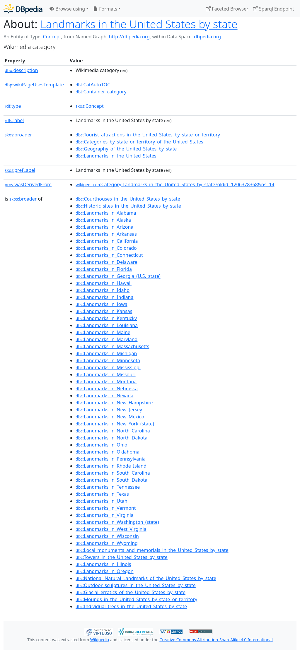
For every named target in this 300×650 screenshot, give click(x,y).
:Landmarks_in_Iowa (101, 304)
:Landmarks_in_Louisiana (107, 325)
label (14, 120)
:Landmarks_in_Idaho (102, 290)
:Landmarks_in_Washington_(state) (117, 522)
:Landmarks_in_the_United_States (116, 156)
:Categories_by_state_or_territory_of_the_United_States (139, 141)
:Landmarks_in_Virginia (104, 515)
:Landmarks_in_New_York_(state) (115, 423)
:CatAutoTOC (93, 84)
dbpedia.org (207, 36)
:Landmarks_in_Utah (101, 501)
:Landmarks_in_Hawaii (104, 283)
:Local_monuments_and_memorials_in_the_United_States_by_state (152, 550)
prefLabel (20, 170)
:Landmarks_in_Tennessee (108, 487)
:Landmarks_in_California (107, 241)
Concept (52, 36)
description (21, 70)
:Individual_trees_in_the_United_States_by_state (131, 606)
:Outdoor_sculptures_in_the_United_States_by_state (136, 585)
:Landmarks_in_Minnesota (108, 360)
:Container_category (101, 91)
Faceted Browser (227, 9)
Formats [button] (105, 9)
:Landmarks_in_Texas (102, 494)
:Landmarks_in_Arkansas (106, 234)
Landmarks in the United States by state (139, 23)
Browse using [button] (67, 9)
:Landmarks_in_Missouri (106, 374)
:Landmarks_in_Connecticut (109, 255)
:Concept (90, 106)
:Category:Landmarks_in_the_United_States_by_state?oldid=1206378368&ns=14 (175, 184)
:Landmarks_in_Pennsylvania (111, 459)
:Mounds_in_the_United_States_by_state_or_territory (136, 599)
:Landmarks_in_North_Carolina (113, 430)
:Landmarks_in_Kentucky (106, 318)
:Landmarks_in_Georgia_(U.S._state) (118, 276)
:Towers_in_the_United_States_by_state (122, 557)
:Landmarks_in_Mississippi (108, 367)
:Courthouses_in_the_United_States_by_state (128, 199)
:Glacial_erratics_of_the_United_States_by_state (130, 592)
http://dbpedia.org (129, 36)
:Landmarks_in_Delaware (106, 262)
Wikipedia (99, 639)
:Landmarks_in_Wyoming (107, 543)
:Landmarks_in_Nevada (104, 395)
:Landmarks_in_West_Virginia (111, 529)
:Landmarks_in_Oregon (105, 571)
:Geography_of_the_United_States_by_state (126, 149)
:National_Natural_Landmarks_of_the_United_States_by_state (146, 578)
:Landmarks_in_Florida (104, 269)
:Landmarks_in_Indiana (104, 297)
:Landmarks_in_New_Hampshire (114, 402)
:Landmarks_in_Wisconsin (107, 536)
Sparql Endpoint (273, 9)
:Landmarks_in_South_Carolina (113, 473)
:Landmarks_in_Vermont (106, 508)
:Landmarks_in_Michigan (106, 353)
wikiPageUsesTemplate (34, 84)
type (13, 106)
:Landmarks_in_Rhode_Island (111, 466)
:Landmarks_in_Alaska (103, 220)
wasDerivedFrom (28, 184)
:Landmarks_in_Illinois (103, 564)
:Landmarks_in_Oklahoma (107, 452)
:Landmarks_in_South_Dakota (111, 480)
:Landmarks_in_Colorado (106, 248)
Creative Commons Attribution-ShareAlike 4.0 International (215, 639)
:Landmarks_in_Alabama (106, 213)
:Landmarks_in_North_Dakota (111, 438)
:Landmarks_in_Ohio (101, 445)
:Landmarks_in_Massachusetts (112, 346)
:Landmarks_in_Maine (103, 332)
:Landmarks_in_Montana (106, 381)
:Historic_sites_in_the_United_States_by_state (128, 206)
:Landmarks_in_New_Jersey (109, 409)
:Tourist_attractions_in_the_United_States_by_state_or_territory (148, 134)
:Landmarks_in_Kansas (104, 311)
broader (18, 134)
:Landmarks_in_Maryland (106, 339)
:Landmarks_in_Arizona (104, 227)
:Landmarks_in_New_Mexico (110, 416)
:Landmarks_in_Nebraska (107, 388)
